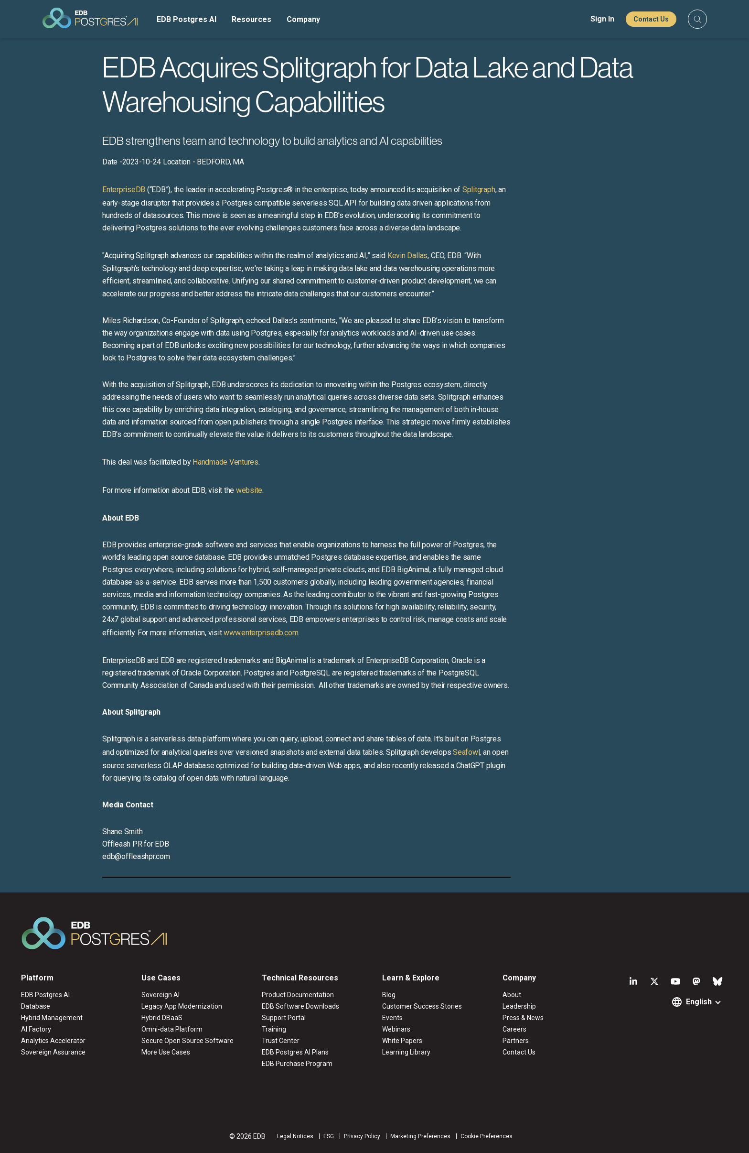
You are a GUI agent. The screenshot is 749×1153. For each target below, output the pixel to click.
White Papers (402, 1040)
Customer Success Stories (422, 1006)
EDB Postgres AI (186, 19)
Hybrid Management (52, 1018)
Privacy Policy (362, 1136)
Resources (251, 19)
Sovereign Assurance (53, 1052)
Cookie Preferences (486, 1136)
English (699, 1001)
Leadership (519, 1006)
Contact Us (651, 19)
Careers (514, 1029)
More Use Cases (165, 1052)
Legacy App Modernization (181, 1006)
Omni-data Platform (172, 1029)
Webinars (396, 1029)
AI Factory (36, 1029)
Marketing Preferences (420, 1136)
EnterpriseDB (123, 189)
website (249, 490)
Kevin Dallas (407, 255)
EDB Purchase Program (297, 1063)
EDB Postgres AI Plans (295, 1052)
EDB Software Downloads (300, 1006)
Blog (389, 995)
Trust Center (281, 1040)
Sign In (602, 18)
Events (392, 1018)
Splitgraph (478, 189)
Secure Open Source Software (187, 1040)
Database (35, 1006)
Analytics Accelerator (53, 1040)
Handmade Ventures (225, 462)
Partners (516, 1040)
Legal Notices (295, 1136)
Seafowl (466, 752)
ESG (328, 1136)
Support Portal (284, 1018)
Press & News (523, 1018)
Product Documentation (298, 995)
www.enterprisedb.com (260, 632)
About (512, 995)
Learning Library (406, 1052)
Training (274, 1029)
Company (303, 19)
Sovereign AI (160, 995)
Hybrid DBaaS (161, 1018)
